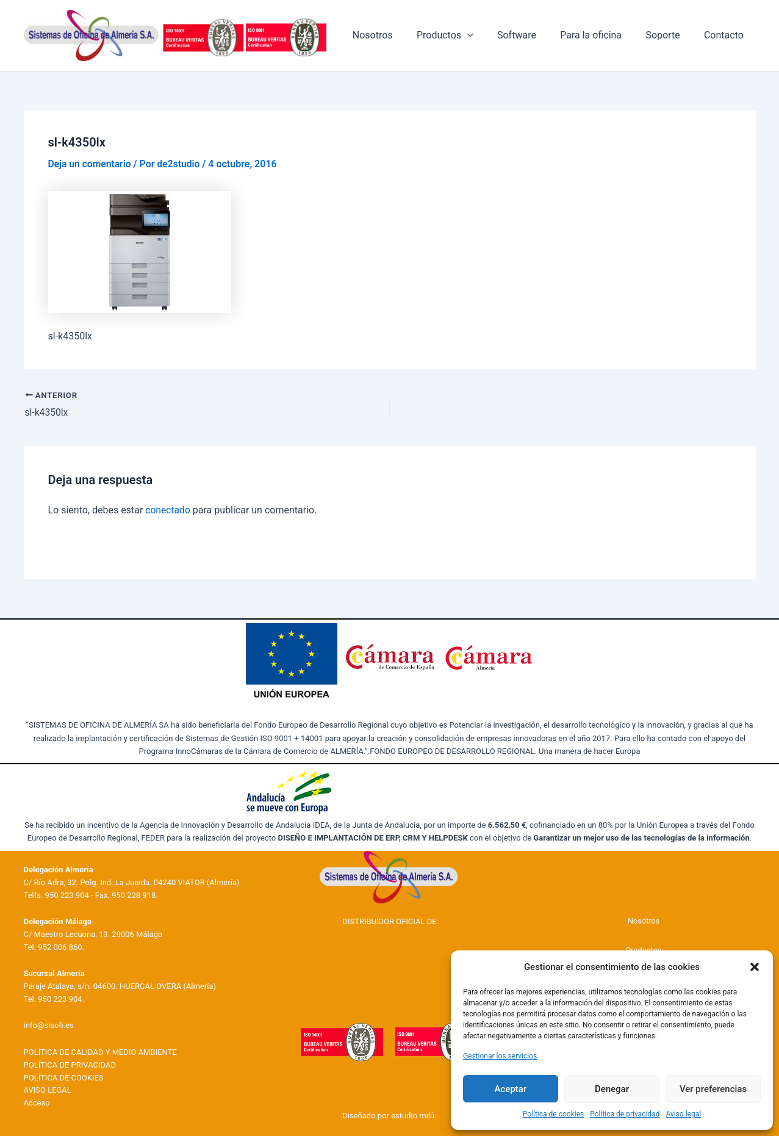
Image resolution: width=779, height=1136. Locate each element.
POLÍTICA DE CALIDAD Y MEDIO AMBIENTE (100, 1052)
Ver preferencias (713, 1089)
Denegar (612, 1089)
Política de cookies (553, 1114)
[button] (754, 967)
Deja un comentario (90, 164)
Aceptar (511, 1089)
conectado (168, 510)
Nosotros (397, 35)
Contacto (726, 35)
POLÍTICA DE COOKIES (64, 1077)
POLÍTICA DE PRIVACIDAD (70, 1064)
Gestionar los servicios (500, 1056)
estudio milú (412, 1115)
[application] (487, 35)
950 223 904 (67, 894)
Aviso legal (683, 1114)
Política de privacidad (624, 1114)
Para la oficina (602, 35)
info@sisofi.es (49, 1025)
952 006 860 (60, 946)
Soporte (669, 35)
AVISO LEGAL (47, 1089)
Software (532, 35)
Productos (465, 35)
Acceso (37, 1102)
